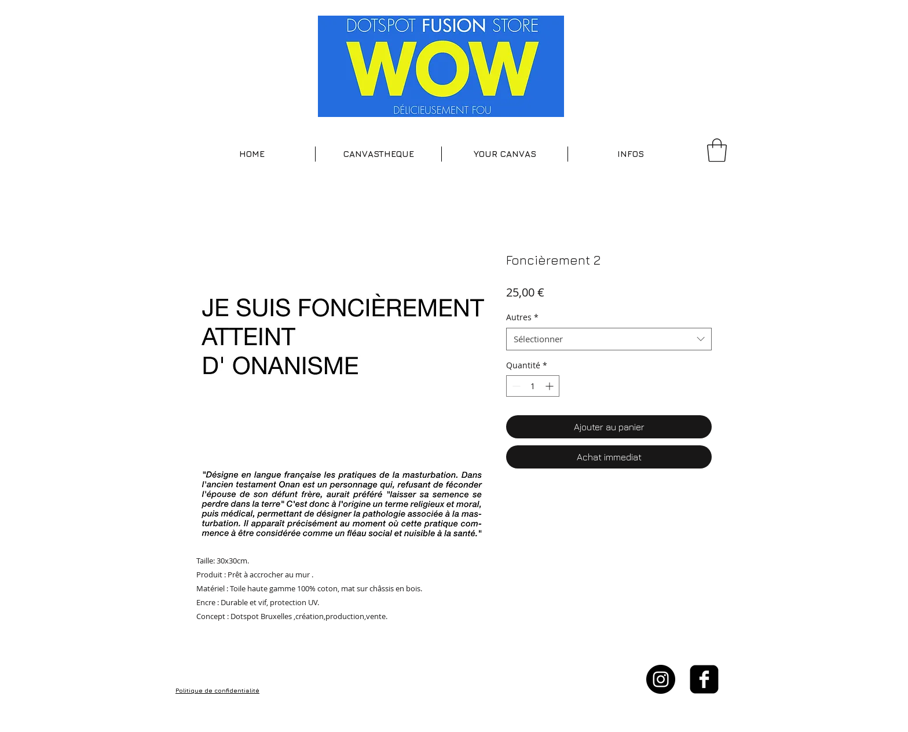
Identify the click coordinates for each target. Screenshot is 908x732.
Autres (522, 317)
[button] (378, 154)
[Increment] (550, 386)
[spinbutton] (532, 386)
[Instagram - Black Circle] (660, 679)
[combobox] (609, 339)
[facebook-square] (704, 679)
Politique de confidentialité (217, 690)
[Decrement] (515, 386)
